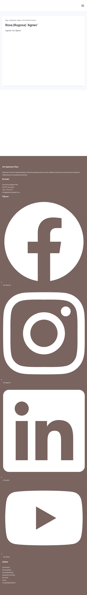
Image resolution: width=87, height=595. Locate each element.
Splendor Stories (8, 575)
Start (6, 20)
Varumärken (6, 570)
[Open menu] (82, 5)
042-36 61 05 (7, 190)
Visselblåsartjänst (9, 583)
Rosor (19, 20)
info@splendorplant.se (11, 192)
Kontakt (5, 577)
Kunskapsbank (7, 572)
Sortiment (13, 20)
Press (4, 580)
